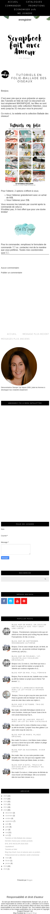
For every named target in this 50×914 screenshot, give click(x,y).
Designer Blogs (31, 913)
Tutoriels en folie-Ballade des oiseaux (18, 838)
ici (13, 247)
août (6, 824)
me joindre (25, 13)
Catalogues (34, 2)
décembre (8, 813)
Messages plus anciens (15, 339)
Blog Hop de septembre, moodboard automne (25, 642)
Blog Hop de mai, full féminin (29, 673)
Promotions (37, 6)
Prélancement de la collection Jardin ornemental (22, 855)
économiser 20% (25, 9)
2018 (5, 869)
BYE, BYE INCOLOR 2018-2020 (16, 844)
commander (13, 6)
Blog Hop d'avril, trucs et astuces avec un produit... (23, 852)
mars (7, 858)
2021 (5, 807)
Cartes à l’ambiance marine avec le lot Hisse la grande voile (28, 689)
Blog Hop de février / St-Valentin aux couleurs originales (26, 658)
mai (6, 832)
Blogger (29, 880)
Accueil (13, 2)
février (7, 861)
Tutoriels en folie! (11, 849)
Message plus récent (36, 334)
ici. (7, 252)
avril (6, 835)
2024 (5, 799)
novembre (8, 816)
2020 (5, 810)
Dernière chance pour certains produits (19, 841)
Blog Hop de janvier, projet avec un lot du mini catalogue (29, 720)
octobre (8, 818)
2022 (5, 804)
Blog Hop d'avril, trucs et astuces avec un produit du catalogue (28, 767)
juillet (7, 827)
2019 (5, 866)
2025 (5, 796)
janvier (7, 863)
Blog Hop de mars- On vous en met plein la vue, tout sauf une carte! (29, 626)
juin (6, 830)
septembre (9, 821)
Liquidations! (9, 846)
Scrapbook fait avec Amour (25, 46)
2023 (5, 802)
